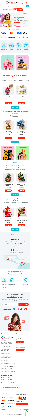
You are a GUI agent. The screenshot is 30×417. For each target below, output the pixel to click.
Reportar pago (20, 342)
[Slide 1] (13, 72)
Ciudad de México (11, 252)
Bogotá (10, 242)
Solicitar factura (20, 349)
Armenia (17, 245)
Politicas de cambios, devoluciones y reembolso (12, 382)
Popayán (14, 243)
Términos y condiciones (6, 377)
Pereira (11, 245)
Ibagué (15, 246)
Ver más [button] (15, 107)
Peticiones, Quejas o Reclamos (8, 381)
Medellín (15, 242)
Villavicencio (23, 245)
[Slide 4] (15, 25)
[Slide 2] (14, 72)
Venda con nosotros (22, 404)
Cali (6, 242)
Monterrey (20, 252)
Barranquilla (22, 242)
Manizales (5, 245)
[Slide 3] (14, 25)
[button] (8, 97)
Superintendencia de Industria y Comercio (11, 390)
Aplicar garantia (5, 385)
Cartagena (7, 243)
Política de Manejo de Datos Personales (10, 387)
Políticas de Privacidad (6, 379)
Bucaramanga (21, 243)
